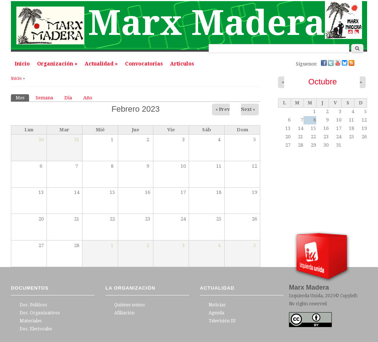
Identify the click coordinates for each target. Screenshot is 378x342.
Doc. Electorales (36, 328)
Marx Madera (206, 23)
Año (87, 97)
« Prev (223, 109)
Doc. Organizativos (40, 312)
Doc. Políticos (33, 304)
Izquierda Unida (306, 295)
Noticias (217, 304)
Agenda (216, 312)
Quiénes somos (129, 304)
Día (68, 97)
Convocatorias (144, 64)
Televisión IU (222, 320)
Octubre (322, 81)
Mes (22, 97)
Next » (248, 109)
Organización (57, 64)
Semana (44, 97)
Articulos (182, 64)
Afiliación (124, 312)
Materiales (30, 320)
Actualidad (101, 64)
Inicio (22, 64)
